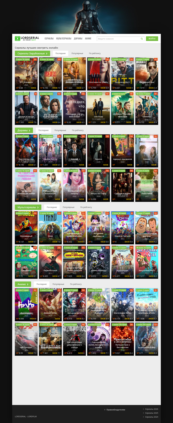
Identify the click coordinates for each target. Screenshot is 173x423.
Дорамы (78, 38)
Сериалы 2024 (151, 417)
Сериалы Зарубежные (32, 53)
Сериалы (49, 38)
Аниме (88, 38)
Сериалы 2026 (151, 409)
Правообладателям (116, 409)
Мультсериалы (63, 38)
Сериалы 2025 (151, 413)
